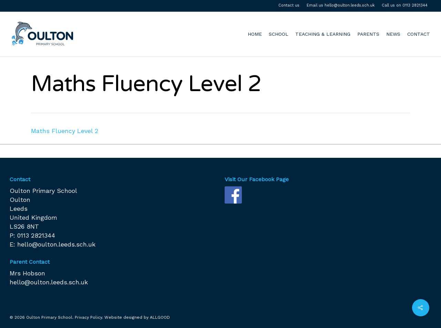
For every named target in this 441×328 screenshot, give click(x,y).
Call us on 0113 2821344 (405, 5)
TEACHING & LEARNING (322, 34)
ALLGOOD (160, 317)
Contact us (288, 5)
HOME (255, 34)
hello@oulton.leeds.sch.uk (56, 244)
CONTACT (418, 34)
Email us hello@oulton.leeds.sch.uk (341, 5)
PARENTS (368, 34)
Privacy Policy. (89, 317)
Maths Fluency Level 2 (64, 130)
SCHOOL (278, 34)
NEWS (393, 34)
